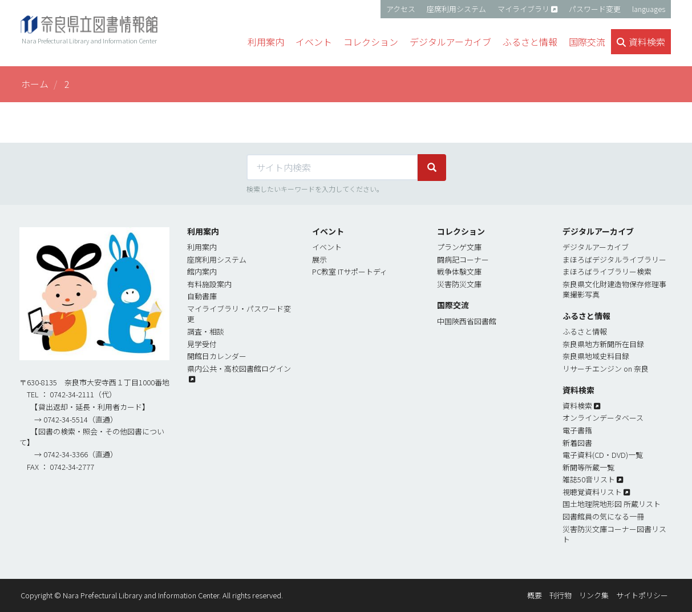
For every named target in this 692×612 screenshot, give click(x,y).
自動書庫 (202, 296)
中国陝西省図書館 (466, 321)
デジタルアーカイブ (595, 246)
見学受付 (202, 344)
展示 (319, 259)
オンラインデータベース (603, 417)
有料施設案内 (209, 284)
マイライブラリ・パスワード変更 (239, 314)
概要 (534, 595)
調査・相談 (205, 331)
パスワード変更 (595, 8)
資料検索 (577, 405)
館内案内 (202, 271)
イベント (327, 246)
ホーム (34, 84)
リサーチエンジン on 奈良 (605, 368)
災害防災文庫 (459, 284)
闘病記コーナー (463, 259)
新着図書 (577, 442)
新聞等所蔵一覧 (588, 467)
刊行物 (560, 595)
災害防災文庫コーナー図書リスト (614, 534)
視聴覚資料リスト (592, 491)
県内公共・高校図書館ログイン (239, 368)
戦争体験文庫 (459, 271)
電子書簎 (577, 430)
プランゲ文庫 (459, 246)
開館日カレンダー (216, 356)
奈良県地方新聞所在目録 (603, 344)
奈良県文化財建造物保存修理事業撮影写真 (614, 289)
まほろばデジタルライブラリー (614, 259)
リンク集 (594, 595)
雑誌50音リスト (588, 479)
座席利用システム (456, 8)
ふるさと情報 (584, 331)
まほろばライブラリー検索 (606, 271)
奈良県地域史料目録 (595, 356)
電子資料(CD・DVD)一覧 (602, 454)
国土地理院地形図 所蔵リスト (611, 503)
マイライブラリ (523, 8)
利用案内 (202, 246)
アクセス (400, 8)
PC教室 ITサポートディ (349, 271)
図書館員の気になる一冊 (603, 516)
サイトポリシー (642, 595)
